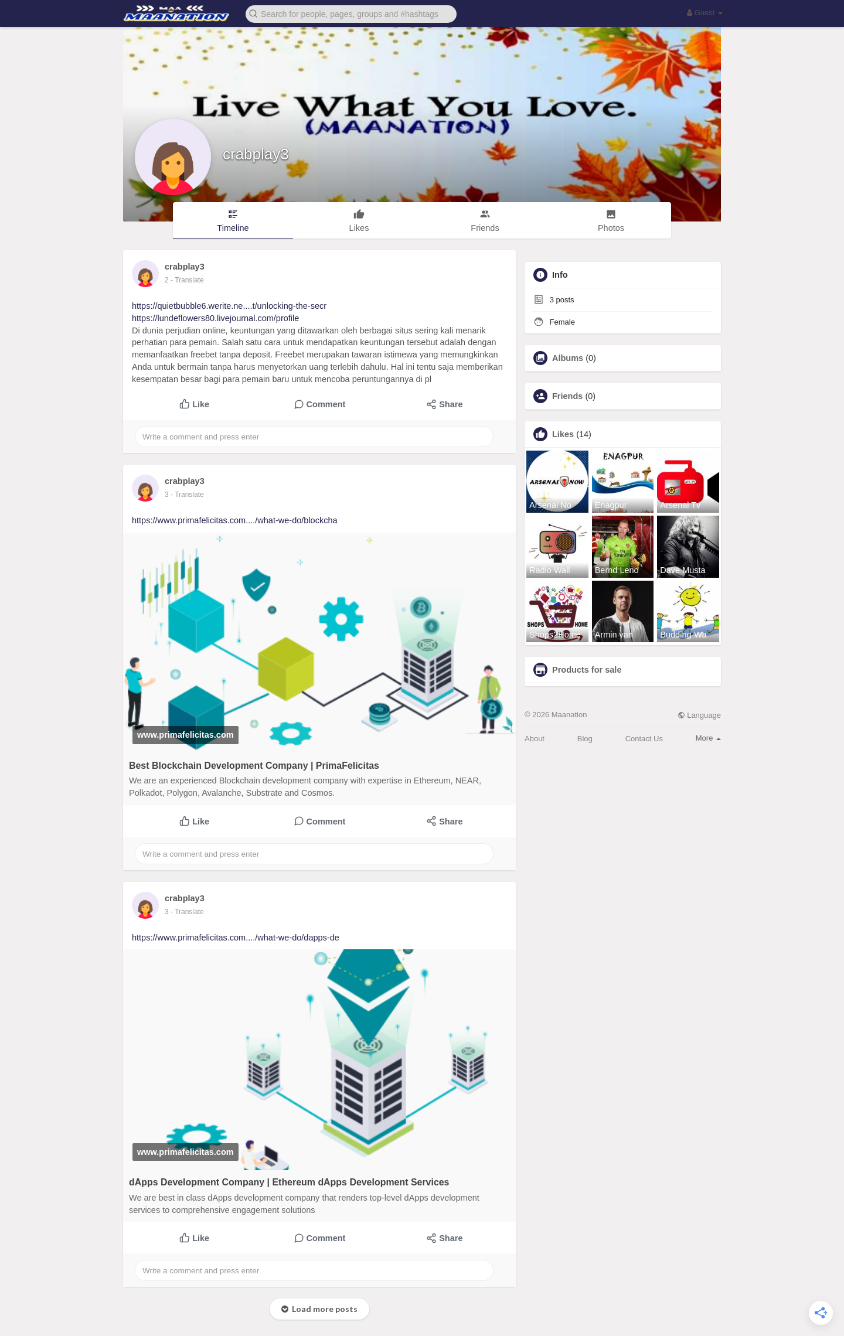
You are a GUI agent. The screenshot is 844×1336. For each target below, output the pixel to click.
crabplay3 (256, 154)
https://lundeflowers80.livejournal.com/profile (215, 318)
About (534, 738)
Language (699, 715)
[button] (351, 13)
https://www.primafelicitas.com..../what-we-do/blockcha (235, 520)
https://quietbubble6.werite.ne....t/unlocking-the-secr (229, 306)
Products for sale (586, 669)
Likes (563, 434)
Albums (567, 358)
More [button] (708, 738)
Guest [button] (705, 12)
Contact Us (644, 738)
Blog (585, 738)
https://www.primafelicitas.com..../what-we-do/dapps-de (235, 937)
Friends (567, 396)
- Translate (187, 280)
